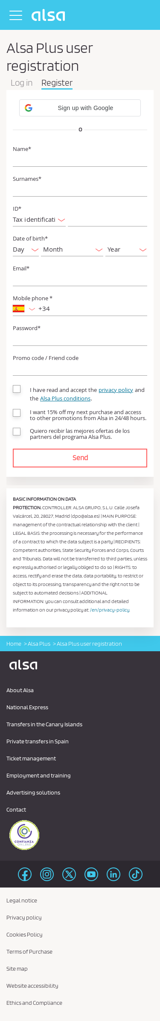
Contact (16, 809)
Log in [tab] (22, 83)
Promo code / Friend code (46, 358)
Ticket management (31, 758)
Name (22, 149)
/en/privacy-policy (109, 609)
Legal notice (21, 900)
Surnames (27, 179)
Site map (17, 968)
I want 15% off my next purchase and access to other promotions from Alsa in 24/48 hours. (88, 415)
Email (21, 268)
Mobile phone (32, 298)
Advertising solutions (33, 792)
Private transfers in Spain (37, 741)
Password (27, 328)
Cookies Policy (24, 934)
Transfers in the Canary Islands (44, 724)
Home (13, 643)
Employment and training (38, 775)
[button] (80, 107)
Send (80, 457)
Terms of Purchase (29, 951)
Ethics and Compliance (34, 1002)
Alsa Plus (39, 643)
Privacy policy (24, 917)
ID (17, 209)
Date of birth (30, 238)
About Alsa (20, 690)
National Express (27, 707)
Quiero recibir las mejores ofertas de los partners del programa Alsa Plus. (80, 434)
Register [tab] (57, 83)
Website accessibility (32, 985)
